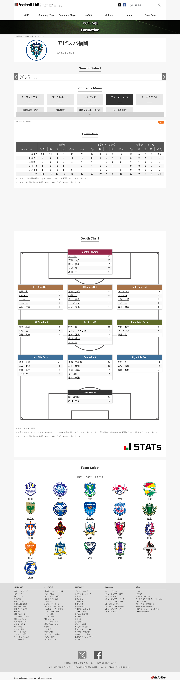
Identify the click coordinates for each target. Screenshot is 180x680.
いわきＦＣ (48, 601)
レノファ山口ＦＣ (51, 622)
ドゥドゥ (72, 256)
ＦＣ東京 (17, 599)
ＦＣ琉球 (78, 639)
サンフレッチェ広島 (21, 637)
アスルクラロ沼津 (81, 614)
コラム (138, 591)
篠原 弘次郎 (75, 362)
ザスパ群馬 (79, 601)
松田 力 (72, 272)
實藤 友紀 (74, 369)
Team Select (151, 15)
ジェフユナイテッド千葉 (53, 609)
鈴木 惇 (72, 326)
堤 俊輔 (72, 373)
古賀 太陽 (24, 365)
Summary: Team (47, 15)
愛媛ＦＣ (47, 627)
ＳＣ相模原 (79, 604)
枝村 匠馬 (24, 307)
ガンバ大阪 (18, 627)
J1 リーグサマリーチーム (114, 591)
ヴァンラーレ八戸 (81, 591)
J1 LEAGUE (18, 587)
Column (109, 15)
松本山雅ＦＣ (80, 606)
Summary (109, 587)
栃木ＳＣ (78, 596)
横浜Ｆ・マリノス (21, 609)
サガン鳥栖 (48, 632)
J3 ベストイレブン (112, 612)
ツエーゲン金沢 (81, 612)
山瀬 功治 (123, 299)
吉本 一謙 (74, 377)
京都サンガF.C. (19, 624)
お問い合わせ (111, 663)
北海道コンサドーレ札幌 (53, 591)
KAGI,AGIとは (141, 601)
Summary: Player (67, 15)
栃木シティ (79, 599)
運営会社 (101, 663)
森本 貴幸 (74, 264)
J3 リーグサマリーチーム (114, 606)
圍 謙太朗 (74, 397)
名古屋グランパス (21, 622)
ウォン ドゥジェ (77, 330)
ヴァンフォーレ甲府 (52, 612)
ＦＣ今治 (47, 629)
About (130, 15)
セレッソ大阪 (19, 629)
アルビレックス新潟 (21, 617)
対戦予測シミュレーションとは (147, 609)
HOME (26, 15)
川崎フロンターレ (21, 606)
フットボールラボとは (144, 596)
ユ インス (24, 299)
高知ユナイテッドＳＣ (83, 629)
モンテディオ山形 (51, 599)
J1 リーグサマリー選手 (114, 594)
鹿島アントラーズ (21, 591)
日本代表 (139, 594)
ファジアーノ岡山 (21, 634)
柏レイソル (18, 596)
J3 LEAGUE (79, 587)
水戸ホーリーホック (52, 604)
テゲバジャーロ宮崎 (82, 634)
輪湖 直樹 (24, 326)
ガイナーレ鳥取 (81, 624)
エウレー (23, 303)
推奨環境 (75, 663)
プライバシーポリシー (88, 663)
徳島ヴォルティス (51, 624)
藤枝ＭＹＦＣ (49, 619)
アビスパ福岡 (19, 639)
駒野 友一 (24, 334)
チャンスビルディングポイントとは (149, 599)
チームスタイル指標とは (145, 606)
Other (138, 587)
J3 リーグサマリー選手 (114, 609)
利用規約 (67, 663)
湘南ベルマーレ (20, 614)
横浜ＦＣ (17, 612)
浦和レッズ (18, 594)
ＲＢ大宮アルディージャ (53, 606)
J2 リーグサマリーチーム (114, 599)
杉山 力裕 (74, 401)
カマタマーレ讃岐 (81, 627)
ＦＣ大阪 (78, 619)
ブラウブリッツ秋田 (52, 596)
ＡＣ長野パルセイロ (82, 609)
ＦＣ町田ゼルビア (21, 604)
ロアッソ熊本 (49, 637)
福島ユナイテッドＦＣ (83, 594)
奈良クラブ (79, 622)
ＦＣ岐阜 (78, 617)
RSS (161, 122)
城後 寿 (72, 268)
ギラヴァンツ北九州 (82, 632)
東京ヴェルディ (20, 601)
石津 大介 (74, 260)
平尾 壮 (23, 330)
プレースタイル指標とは (145, 604)
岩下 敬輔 (74, 365)
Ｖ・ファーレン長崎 (52, 634)
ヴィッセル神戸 (20, 632)
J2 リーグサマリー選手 (114, 601)
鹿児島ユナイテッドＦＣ (84, 637)
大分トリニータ (50, 639)
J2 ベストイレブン (112, 604)
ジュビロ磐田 (49, 617)
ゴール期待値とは (142, 612)
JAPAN (88, 15)
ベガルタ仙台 (49, 594)
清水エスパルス (20, 619)
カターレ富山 (49, 614)
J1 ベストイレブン (112, 596)
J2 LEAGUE (48, 587)
